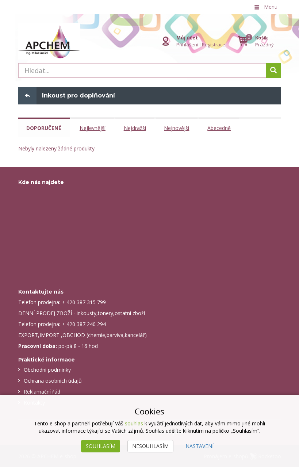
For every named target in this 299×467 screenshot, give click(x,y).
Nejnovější (177, 128)
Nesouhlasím (150, 446)
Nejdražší (135, 128)
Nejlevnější (93, 128)
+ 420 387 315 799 (84, 301)
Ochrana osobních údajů (53, 380)
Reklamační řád (42, 391)
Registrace (213, 44)
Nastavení (199, 446)
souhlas (134, 423)
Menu (265, 6)
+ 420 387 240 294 (84, 323)
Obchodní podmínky (47, 369)
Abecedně (219, 128)
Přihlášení (187, 44)
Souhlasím (100, 446)
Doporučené (44, 128)
